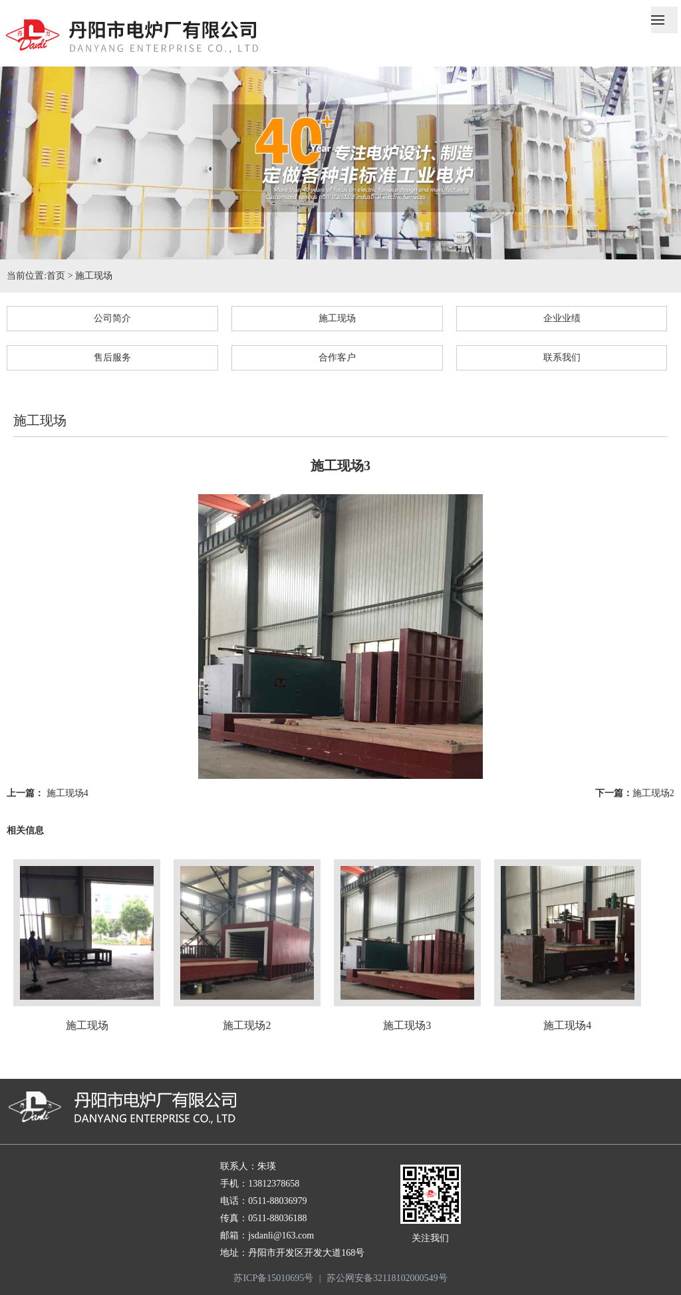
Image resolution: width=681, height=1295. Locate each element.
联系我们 (562, 357)
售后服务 (112, 357)
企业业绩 (562, 318)
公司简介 (112, 318)
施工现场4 (67, 793)
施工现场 (93, 276)
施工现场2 (653, 793)
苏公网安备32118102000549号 (387, 1278)
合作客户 (337, 357)
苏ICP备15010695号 (273, 1278)
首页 (56, 276)
